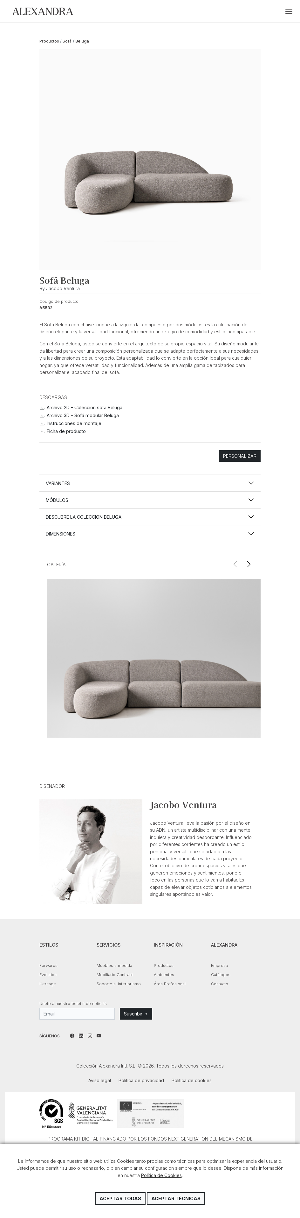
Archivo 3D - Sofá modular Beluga (79, 415)
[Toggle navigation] (289, 11)
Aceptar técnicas (176, 1198)
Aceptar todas (120, 1198)
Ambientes (164, 974)
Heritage (47, 984)
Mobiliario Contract (115, 974)
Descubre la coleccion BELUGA (83, 517)
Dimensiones (60, 533)
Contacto (219, 984)
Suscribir (136, 1013)
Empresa (219, 965)
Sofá (67, 41)
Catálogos (220, 974)
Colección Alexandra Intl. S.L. (42, 11)
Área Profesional (170, 984)
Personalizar (239, 456)
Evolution (48, 974)
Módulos (57, 500)
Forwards (48, 965)
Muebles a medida (114, 965)
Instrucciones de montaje (70, 423)
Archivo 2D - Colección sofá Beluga (81, 407)
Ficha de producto (63, 431)
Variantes (58, 483)
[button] (248, 564)
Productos (49, 41)
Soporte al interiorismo (119, 984)
